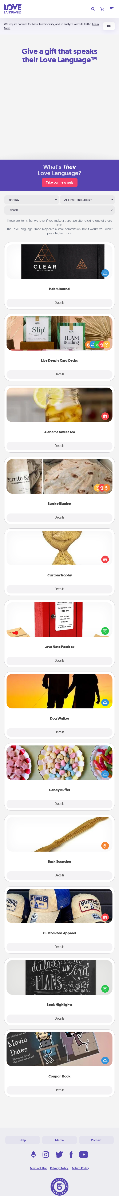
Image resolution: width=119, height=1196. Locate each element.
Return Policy (80, 1168)
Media (59, 1140)
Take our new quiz (59, 182)
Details (59, 303)
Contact (96, 1140)
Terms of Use (38, 1168)
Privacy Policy (59, 1168)
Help (23, 1140)
